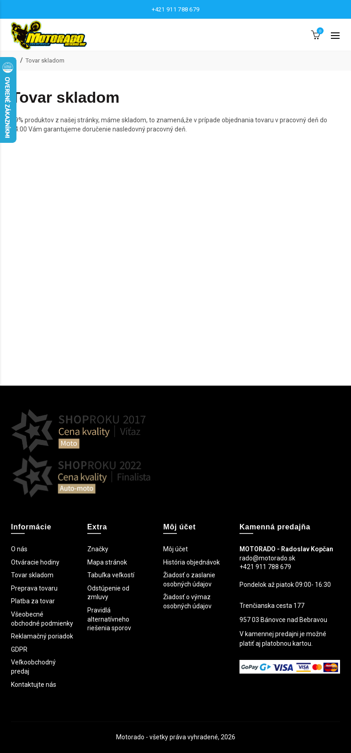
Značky (97, 549)
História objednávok (191, 562)
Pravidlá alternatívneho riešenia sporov (109, 619)
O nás (19, 549)
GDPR (19, 649)
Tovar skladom (45, 60)
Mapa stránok (107, 562)
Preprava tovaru (34, 588)
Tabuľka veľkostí (110, 575)
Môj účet (175, 549)
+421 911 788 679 (176, 9)
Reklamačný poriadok (42, 636)
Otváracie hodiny (35, 562)
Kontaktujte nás (33, 684)
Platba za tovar (33, 601)
